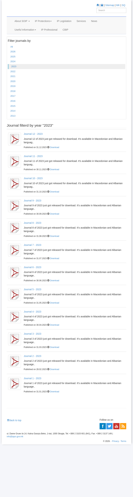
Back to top (14, 472)
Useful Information (25, 39)
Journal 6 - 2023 (32, 283)
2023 (13, 82)
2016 (12, 117)
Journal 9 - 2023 (32, 216)
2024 (12, 77)
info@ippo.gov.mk (15, 489)
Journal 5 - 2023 (32, 305)
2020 (12, 97)
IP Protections (43, 30)
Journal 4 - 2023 (32, 327)
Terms (123, 494)
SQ (123, 5)
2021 (12, 92)
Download (54, 163)
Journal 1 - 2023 (32, 394)
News (94, 30)
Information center (17, 426)
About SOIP (22, 30)
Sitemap (109, 5)
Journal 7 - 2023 (32, 260)
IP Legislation (64, 30)
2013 (12, 131)
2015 (12, 121)
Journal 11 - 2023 (33, 172)
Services (81, 30)
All (11, 62)
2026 (12, 67)
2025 (12, 72)
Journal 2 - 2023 (32, 372)
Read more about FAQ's (20, 445)
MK (118, 5)
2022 (12, 87)
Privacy (115, 494)
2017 (12, 112)
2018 (12, 107)
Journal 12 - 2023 (33, 149)
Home (12, 48)
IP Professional (49, 39)
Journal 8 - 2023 (32, 238)
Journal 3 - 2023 (32, 349)
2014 (12, 126)
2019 (12, 102)
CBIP (65, 39)
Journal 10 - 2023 (33, 194)
